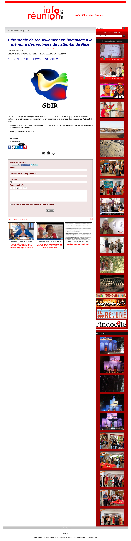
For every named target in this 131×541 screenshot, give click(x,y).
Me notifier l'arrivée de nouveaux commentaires (33, 204)
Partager (55, 154)
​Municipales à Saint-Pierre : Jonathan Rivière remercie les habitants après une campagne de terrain (21, 246)
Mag (91, 15)
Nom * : (13, 168)
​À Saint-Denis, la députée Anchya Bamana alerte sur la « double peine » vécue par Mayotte (50, 246)
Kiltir (84, 15)
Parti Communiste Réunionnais (78, 244)
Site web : (14, 179)
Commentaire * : (17, 185)
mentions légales (65, 528)
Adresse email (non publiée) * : (23, 173)
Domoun (99, 15)
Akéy (78, 15)
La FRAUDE (100, 334)
